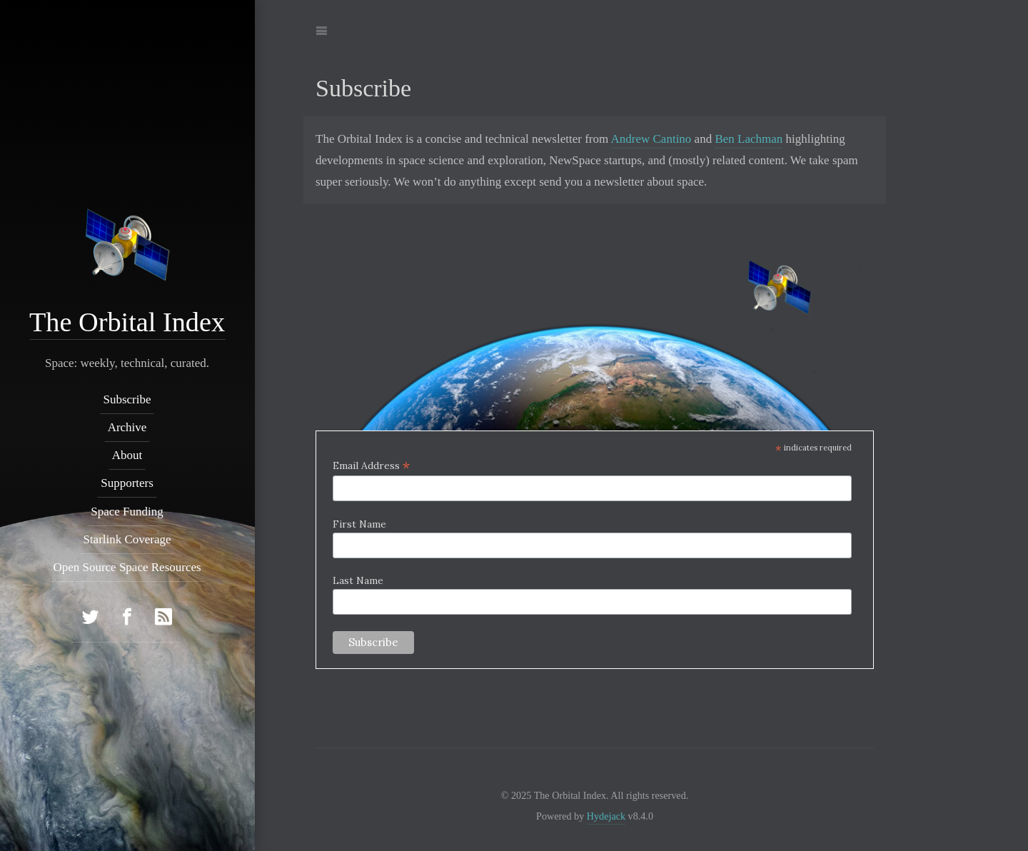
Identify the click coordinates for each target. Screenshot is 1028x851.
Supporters (127, 483)
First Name (359, 524)
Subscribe (127, 399)
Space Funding (127, 511)
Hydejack (606, 816)
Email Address (371, 465)
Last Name (358, 580)
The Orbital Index (127, 322)
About (127, 455)
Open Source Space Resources (127, 567)
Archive (127, 427)
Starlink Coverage (127, 539)
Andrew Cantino (651, 139)
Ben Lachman (748, 139)
